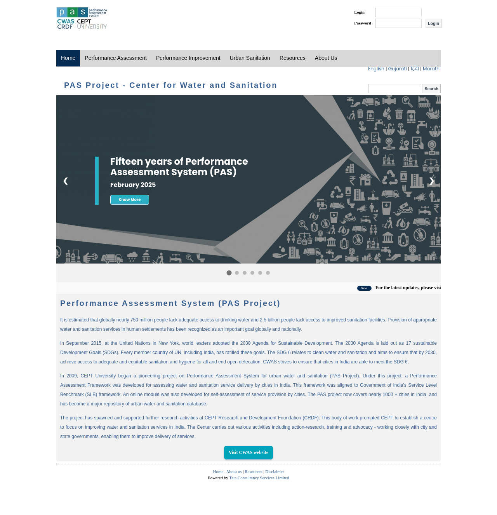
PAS (82, 18)
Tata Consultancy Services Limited (259, 477)
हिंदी (416, 68)
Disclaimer (274, 471)
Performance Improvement (188, 58)
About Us (326, 58)
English (377, 68)
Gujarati (398, 68)
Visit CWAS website (248, 452)
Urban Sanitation (250, 58)
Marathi (432, 68)
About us (234, 471)
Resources (293, 58)
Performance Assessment (116, 58)
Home (68, 58)
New (372, 288)
